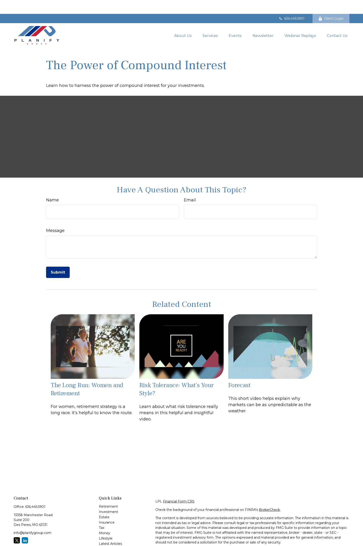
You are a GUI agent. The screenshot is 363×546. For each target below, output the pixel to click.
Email (190, 186)
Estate (104, 503)
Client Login (331, 5)
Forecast (239, 371)
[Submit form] (58, 258)
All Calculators (110, 540)
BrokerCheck (269, 496)
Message (55, 216)
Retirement (108, 492)
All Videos (106, 535)
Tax (101, 514)
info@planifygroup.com (32, 519)
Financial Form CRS (178, 487)
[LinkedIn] (25, 526)
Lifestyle (106, 524)
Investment (108, 498)
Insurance (107, 508)
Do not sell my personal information (312, 542)
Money (104, 519)
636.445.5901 (291, 5)
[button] (183, 21)
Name (52, 186)
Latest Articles (110, 530)
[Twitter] (17, 526)
